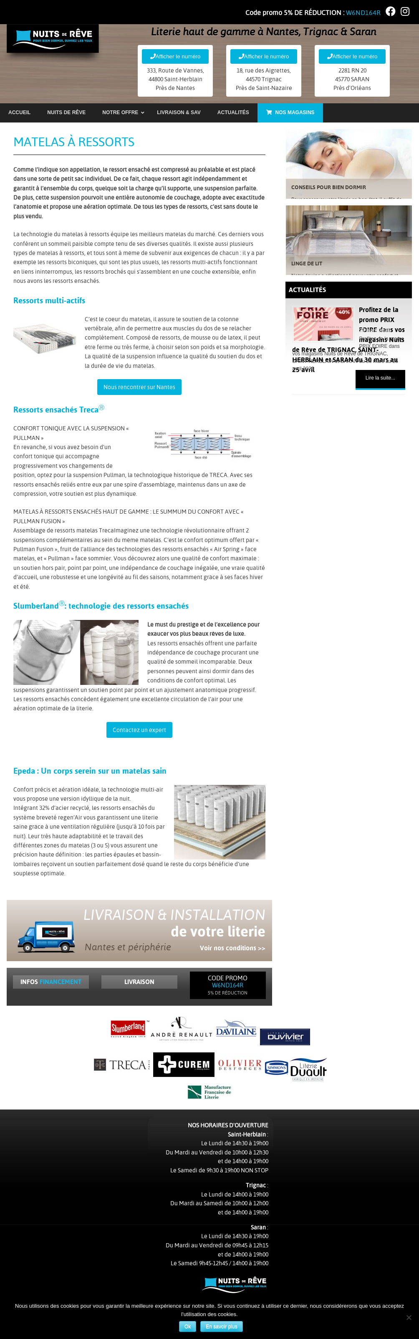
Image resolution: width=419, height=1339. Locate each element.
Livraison (139, 982)
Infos (50, 982)
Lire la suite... (380, 378)
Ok (188, 1327)
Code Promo (227, 986)
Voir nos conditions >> (232, 949)
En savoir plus (222, 1327)
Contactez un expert (139, 730)
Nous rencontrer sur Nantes (139, 388)
